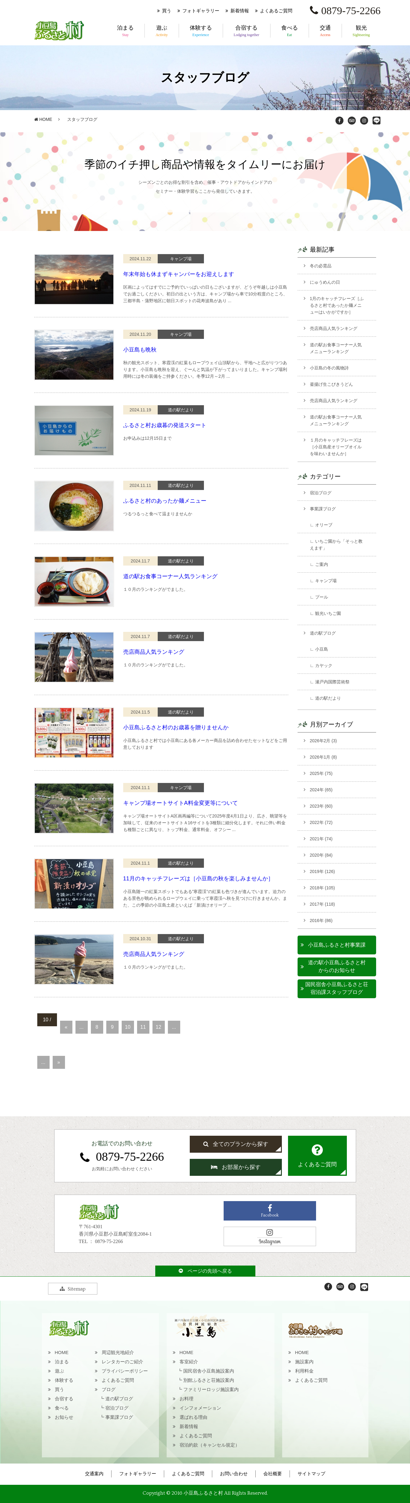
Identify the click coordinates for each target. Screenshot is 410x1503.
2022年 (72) (321, 822)
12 (158, 1027)
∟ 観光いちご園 (325, 613)
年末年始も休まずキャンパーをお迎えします (178, 274)
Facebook (270, 1211)
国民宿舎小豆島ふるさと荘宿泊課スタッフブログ (336, 988)
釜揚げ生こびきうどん (331, 384)
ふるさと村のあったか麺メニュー (164, 501)
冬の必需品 (320, 265)
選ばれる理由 (193, 1417)
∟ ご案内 (319, 564)
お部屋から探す (236, 1167)
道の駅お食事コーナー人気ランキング (170, 576)
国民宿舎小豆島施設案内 (208, 1370)
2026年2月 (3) (323, 740)
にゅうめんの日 (325, 282)
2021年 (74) (321, 838)
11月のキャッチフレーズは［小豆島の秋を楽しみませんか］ (198, 878)
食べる (289, 31)
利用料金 (304, 1370)
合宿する (246, 31)
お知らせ (64, 1417)
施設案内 (304, 1361)
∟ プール (319, 597)
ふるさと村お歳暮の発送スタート (164, 425)
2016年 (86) (321, 920)
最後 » (41, 1072)
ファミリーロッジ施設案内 (211, 1389)
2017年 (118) (322, 904)
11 (143, 1027)
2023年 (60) (321, 806)
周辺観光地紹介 (118, 1352)
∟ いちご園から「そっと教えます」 (336, 544)
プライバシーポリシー (125, 1370)
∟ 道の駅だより (325, 698)
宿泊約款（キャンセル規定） (210, 1444)
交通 (325, 31)
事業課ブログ (323, 508)
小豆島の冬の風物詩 (329, 367)
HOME (43, 119)
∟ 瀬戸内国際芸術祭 (330, 681)
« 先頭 (64, 1016)
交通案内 (94, 1473)
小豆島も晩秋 (139, 350)
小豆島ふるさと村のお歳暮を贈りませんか (176, 727)
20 (37, 1037)
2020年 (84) (321, 855)
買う (166, 10)
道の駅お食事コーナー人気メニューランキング (336, 348)
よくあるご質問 (276, 10)
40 (37, 1052)
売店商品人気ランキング (153, 652)
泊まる (125, 31)
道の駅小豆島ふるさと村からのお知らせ (337, 967)
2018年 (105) (322, 887)
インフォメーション (200, 1407)
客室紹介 (189, 1361)
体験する (201, 31)
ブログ (109, 1389)
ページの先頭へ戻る (205, 1271)
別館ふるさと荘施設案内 (208, 1380)
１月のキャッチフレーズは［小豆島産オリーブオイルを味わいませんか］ (336, 447)
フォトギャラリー (200, 10)
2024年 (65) (321, 789)
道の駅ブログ (323, 633)
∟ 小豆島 (319, 649)
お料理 (186, 1398)
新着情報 (239, 10)
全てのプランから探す (235, 1144)
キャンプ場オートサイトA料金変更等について (180, 803)
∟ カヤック (321, 665)
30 (37, 1044)
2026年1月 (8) (323, 757)
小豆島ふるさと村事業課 (337, 945)
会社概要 (272, 1473)
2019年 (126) (322, 871)
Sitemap (73, 1289)
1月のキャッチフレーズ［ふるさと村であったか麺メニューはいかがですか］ (337, 305)
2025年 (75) (321, 773)
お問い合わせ (234, 1473)
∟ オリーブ (321, 524)
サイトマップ (311, 1473)
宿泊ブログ (320, 492)
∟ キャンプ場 (323, 580)
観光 (361, 31)
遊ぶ (162, 31)
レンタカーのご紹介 (122, 1361)
